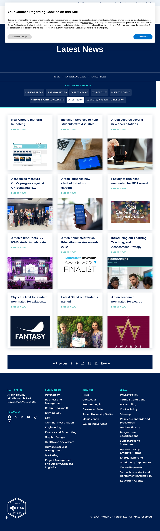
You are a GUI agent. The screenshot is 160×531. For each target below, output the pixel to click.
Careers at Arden (93, 409)
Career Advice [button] (79, 92)
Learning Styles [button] (57, 92)
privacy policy (102, 28)
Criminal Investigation (59, 422)
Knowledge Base (75, 77)
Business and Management (53, 401)
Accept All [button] (143, 37)
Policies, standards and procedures (135, 421)
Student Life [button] (99, 92)
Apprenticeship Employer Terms (130, 451)
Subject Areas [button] (34, 92)
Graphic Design (55, 437)
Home (57, 77)
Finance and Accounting (61, 432)
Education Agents (131, 480)
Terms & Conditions (132, 399)
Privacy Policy (129, 394)
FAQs (85, 394)
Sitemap (125, 414)
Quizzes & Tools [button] (120, 92)
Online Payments (131, 467)
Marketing (51, 455)
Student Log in (92, 404)
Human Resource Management (56, 448)
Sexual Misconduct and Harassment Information (136, 474)
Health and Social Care (59, 442)
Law (47, 417)
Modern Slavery (130, 427)
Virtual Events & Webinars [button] (47, 100)
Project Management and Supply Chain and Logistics (59, 464)
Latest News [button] (75, 100)
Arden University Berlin (97, 414)
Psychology (52, 394)
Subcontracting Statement (130, 442)
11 (89, 363)
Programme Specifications (129, 434)
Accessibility (128, 404)
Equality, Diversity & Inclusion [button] (105, 100)
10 (82, 363)
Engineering (53, 427)
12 (96, 363)
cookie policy (87, 23)
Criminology (53, 412)
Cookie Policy (128, 409)
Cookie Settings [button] (19, 37)
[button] (9, 416)
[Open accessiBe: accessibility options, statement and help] (6, 518)
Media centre (91, 419)
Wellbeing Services (94, 423)
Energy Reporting (131, 457)
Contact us (89, 399)
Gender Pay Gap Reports (136, 462)
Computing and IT (56, 408)
